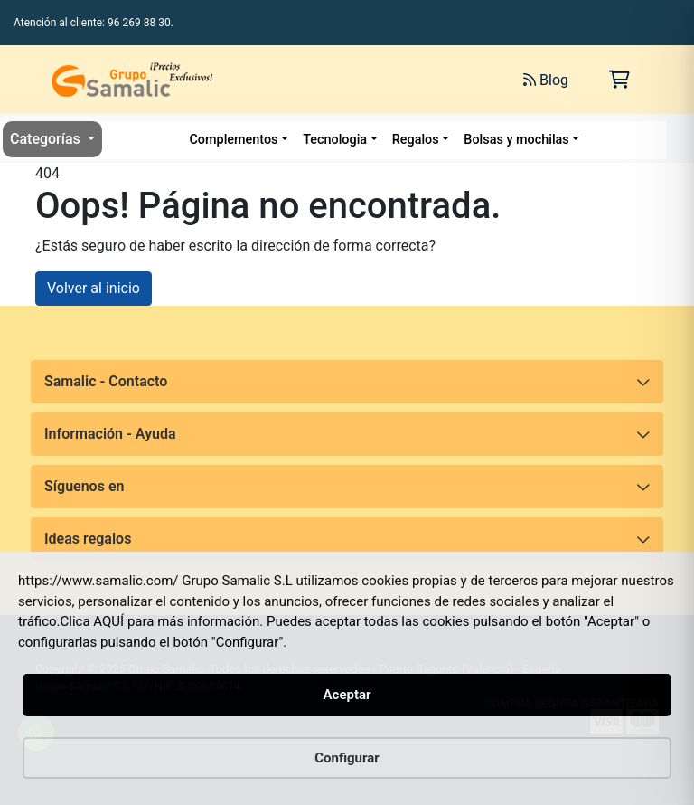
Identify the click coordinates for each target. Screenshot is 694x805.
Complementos (233, 139)
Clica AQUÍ (93, 621)
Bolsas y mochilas (516, 139)
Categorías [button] (47, 138)
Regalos (415, 139)
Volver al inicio (93, 288)
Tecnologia (335, 139)
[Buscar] (330, 79)
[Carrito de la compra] (619, 79)
